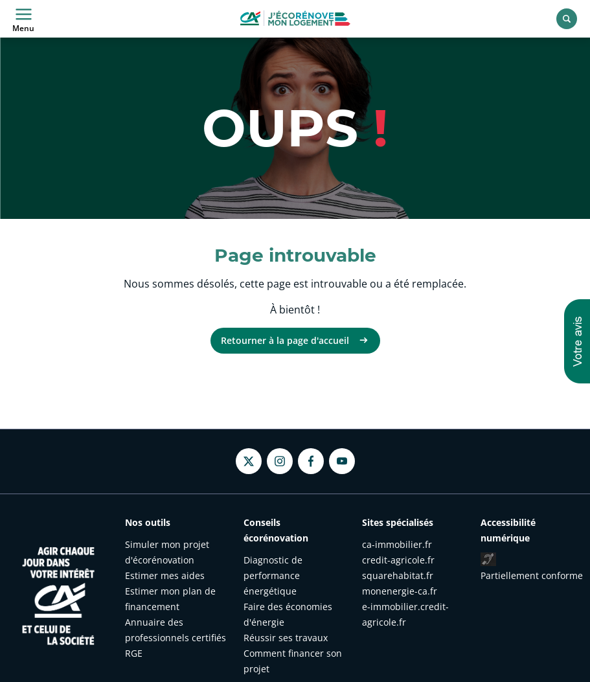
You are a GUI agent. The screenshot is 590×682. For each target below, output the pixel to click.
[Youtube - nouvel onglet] (342, 461)
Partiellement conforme (532, 575)
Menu (23, 19)
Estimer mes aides (165, 575)
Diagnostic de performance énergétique (273, 575)
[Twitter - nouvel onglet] (249, 461)
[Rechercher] (566, 18)
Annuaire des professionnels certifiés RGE (175, 637)
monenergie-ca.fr (399, 591)
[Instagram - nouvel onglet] (280, 461)
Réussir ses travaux (286, 637)
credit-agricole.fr (398, 560)
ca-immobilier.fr (397, 544)
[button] (577, 341)
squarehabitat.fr (397, 575)
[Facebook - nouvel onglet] (311, 461)
